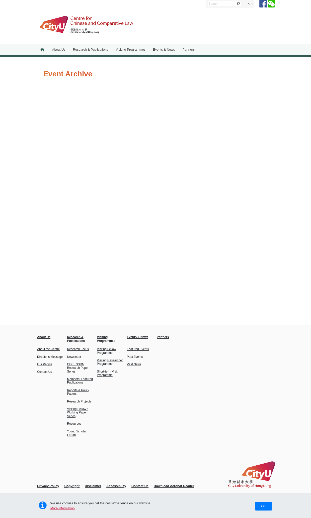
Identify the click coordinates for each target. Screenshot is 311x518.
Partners (188, 49)
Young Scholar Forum (76, 433)
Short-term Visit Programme (107, 373)
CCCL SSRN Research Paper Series (78, 368)
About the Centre (48, 349)
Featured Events (138, 349)
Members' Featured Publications (80, 380)
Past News (134, 364)
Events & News (164, 49)
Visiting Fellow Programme (106, 350)
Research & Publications (90, 49)
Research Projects (79, 401)
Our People (44, 364)
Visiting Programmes (131, 49)
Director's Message (50, 357)
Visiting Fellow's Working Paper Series (77, 412)
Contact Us (44, 372)
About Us (58, 49)
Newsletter (74, 357)
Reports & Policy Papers (78, 391)
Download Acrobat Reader (174, 486)
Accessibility (116, 486)
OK (263, 506)
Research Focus (78, 349)
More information (62, 508)
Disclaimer (93, 486)
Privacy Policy (48, 486)
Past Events (135, 357)
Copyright (71, 486)
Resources (74, 423)
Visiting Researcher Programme (110, 362)
